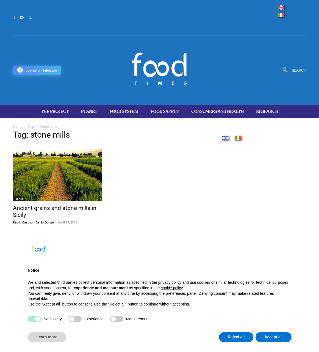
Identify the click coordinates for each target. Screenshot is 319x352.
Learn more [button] (47, 337)
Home (17, 126)
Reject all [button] (236, 337)
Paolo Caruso (23, 222)
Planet (19, 199)
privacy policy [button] (169, 282)
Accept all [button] (273, 337)
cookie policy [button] (171, 288)
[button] (292, 70)
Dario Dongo (44, 222)
